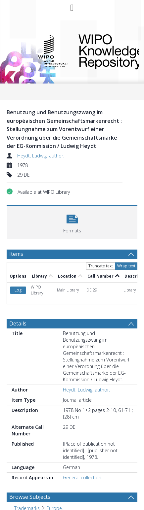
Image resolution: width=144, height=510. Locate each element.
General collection (82, 477)
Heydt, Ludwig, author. (40, 156)
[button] (72, 221)
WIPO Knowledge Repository (103, 50)
